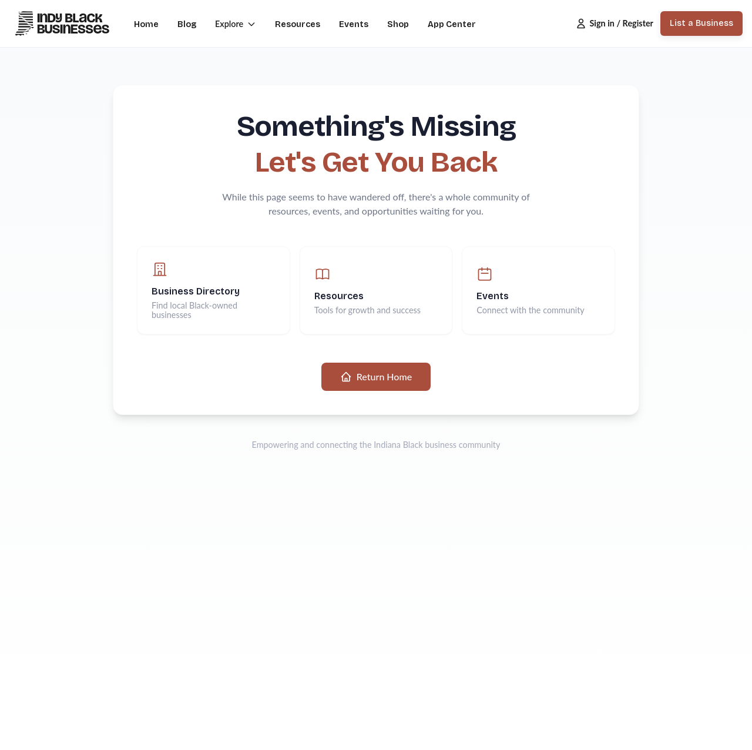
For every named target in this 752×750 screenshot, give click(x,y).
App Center (452, 24)
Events (353, 24)
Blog (186, 24)
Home (146, 24)
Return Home (376, 377)
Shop (398, 24)
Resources (297, 24)
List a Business (701, 23)
